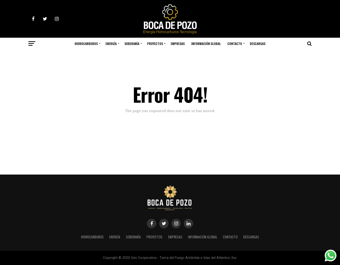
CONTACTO (234, 43)
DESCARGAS (257, 43)
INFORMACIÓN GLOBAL (206, 43)
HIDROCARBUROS (86, 43)
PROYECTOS (155, 43)
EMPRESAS (178, 43)
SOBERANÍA (131, 43)
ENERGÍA (111, 43)
